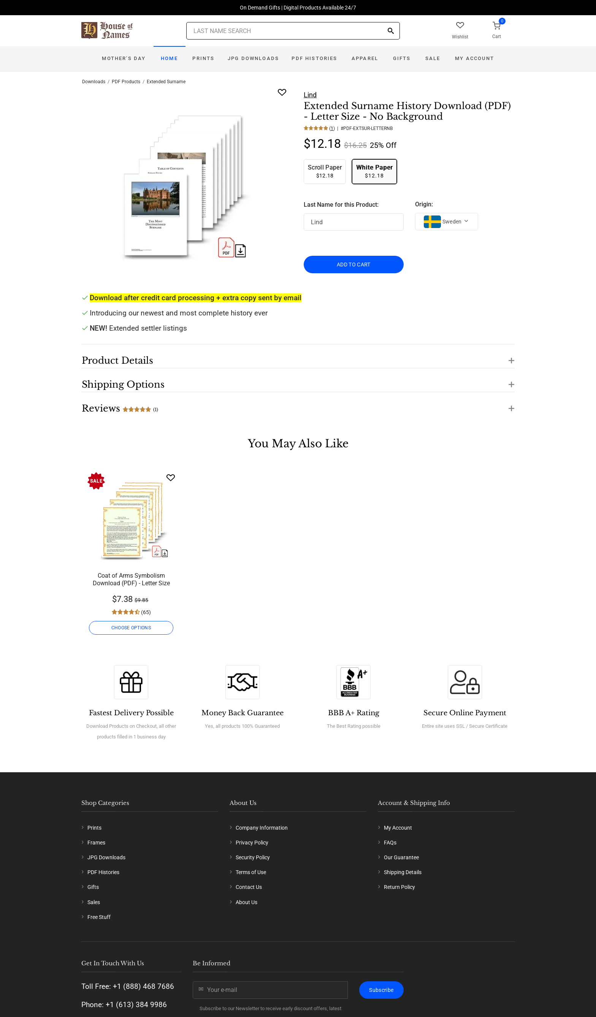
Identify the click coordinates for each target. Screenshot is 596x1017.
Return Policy (399, 887)
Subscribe (381, 990)
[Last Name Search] (293, 31)
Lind (310, 95)
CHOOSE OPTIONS (131, 627)
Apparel (365, 58)
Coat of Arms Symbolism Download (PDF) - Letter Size (131, 579)
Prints (203, 58)
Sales (93, 902)
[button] (298, 356)
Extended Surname (166, 81)
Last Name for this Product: (341, 204)
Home (169, 58)
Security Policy (253, 857)
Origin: (424, 204)
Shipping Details (403, 872)
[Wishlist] (171, 477)
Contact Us (249, 887)
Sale (433, 58)
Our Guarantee (401, 857)
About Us (246, 902)
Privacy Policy (252, 843)
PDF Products (126, 81)
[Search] (390, 31)
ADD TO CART (354, 264)
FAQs (390, 843)
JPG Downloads (253, 58)
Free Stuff (99, 917)
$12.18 (325, 171)
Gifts (402, 58)
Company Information (262, 828)
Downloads (93, 81)
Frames (96, 843)
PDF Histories (314, 58)
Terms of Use (251, 872)
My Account (474, 58)
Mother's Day (124, 58)
